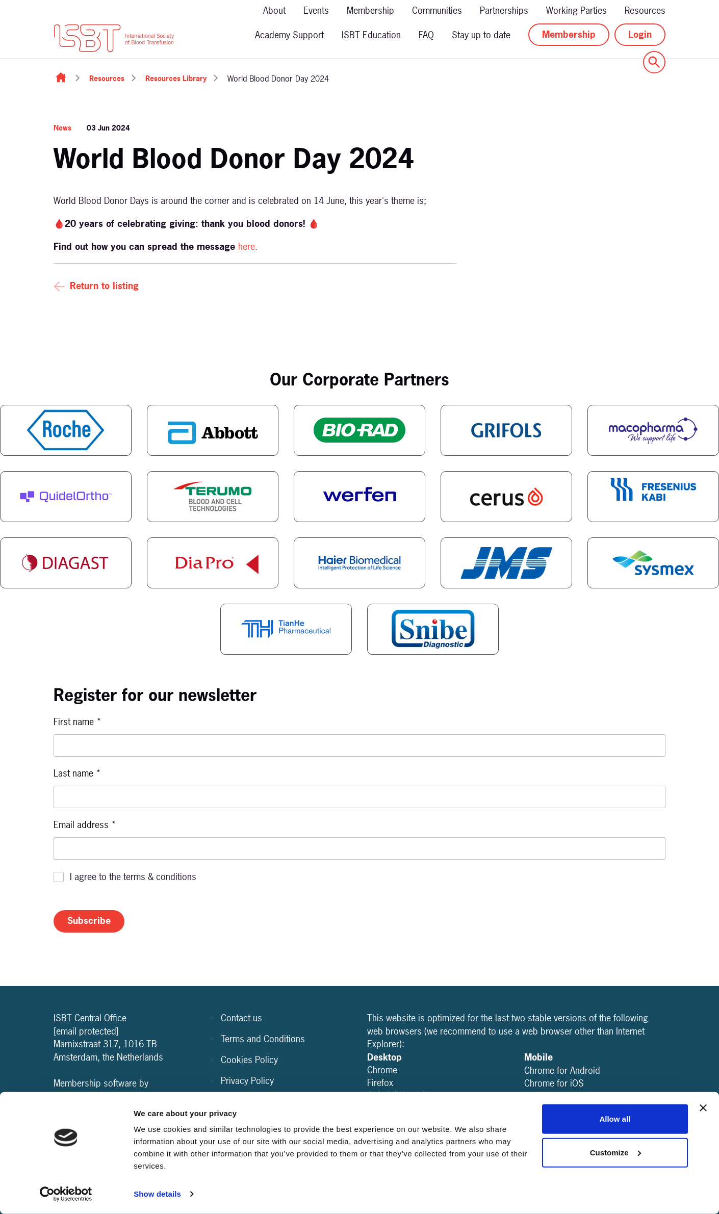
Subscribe (89, 920)
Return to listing (104, 285)
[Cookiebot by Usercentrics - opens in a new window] (66, 1194)
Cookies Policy (249, 1059)
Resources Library (176, 78)
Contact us (241, 1018)
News (62, 128)
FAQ (426, 35)
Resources (645, 10)
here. (249, 246)
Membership (370, 10)
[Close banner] (703, 1108)
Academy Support (289, 35)
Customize (615, 1152)
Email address (85, 824)
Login (640, 34)
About (274, 10)
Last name (77, 773)
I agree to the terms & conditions (133, 876)
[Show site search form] (654, 62)
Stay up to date (481, 35)
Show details (157, 1194)
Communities (437, 10)
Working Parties (576, 10)
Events (316, 10)
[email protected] (86, 1031)
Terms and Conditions (263, 1038)
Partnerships (504, 10)
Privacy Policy (247, 1080)
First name (77, 721)
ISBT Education (371, 35)
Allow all (614, 1119)
